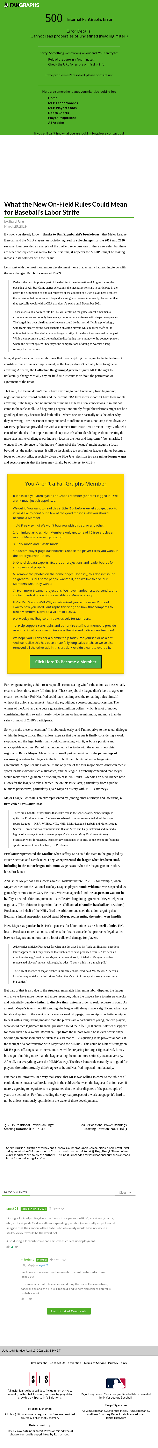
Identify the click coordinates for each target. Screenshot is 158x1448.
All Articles (56, 122)
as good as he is (32, 925)
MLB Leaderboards (63, 103)
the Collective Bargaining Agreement (56, 370)
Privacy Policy (117, 1363)
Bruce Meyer (28, 753)
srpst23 (43, 1265)
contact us (104, 75)
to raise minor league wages (107, 456)
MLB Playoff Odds (62, 108)
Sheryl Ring (16, 221)
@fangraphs (39, 1363)
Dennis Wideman (89, 886)
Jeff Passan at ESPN (46, 273)
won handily (112, 916)
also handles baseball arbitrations (98, 904)
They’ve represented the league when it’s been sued (83, 860)
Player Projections (62, 117)
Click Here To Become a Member (65, 662)
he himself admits (104, 925)
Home (52, 98)
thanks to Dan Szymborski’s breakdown (71, 234)
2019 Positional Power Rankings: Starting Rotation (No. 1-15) (104, 1127)
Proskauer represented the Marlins (28, 854)
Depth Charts (58, 113)
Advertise (74, 1363)
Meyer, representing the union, (82, 916)
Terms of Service (94, 1363)
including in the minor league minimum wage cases (40, 865)
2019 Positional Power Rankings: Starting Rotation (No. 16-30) (29, 1127)
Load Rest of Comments (69, 1311)
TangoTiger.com (116, 1405)
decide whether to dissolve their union (51, 1002)
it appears (78, 252)
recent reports (19, 462)
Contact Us (57, 1363)
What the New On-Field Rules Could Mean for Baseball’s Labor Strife (65, 208)
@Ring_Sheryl (101, 1151)
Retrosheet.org (39, 1425)
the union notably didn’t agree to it (39, 1067)
